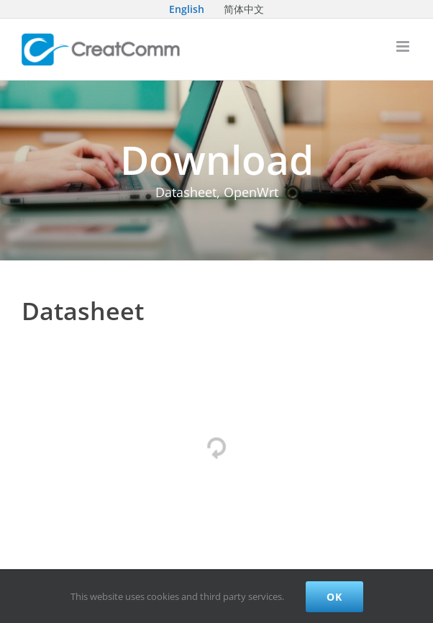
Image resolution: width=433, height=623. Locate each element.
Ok (334, 597)
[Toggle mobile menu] (403, 46)
